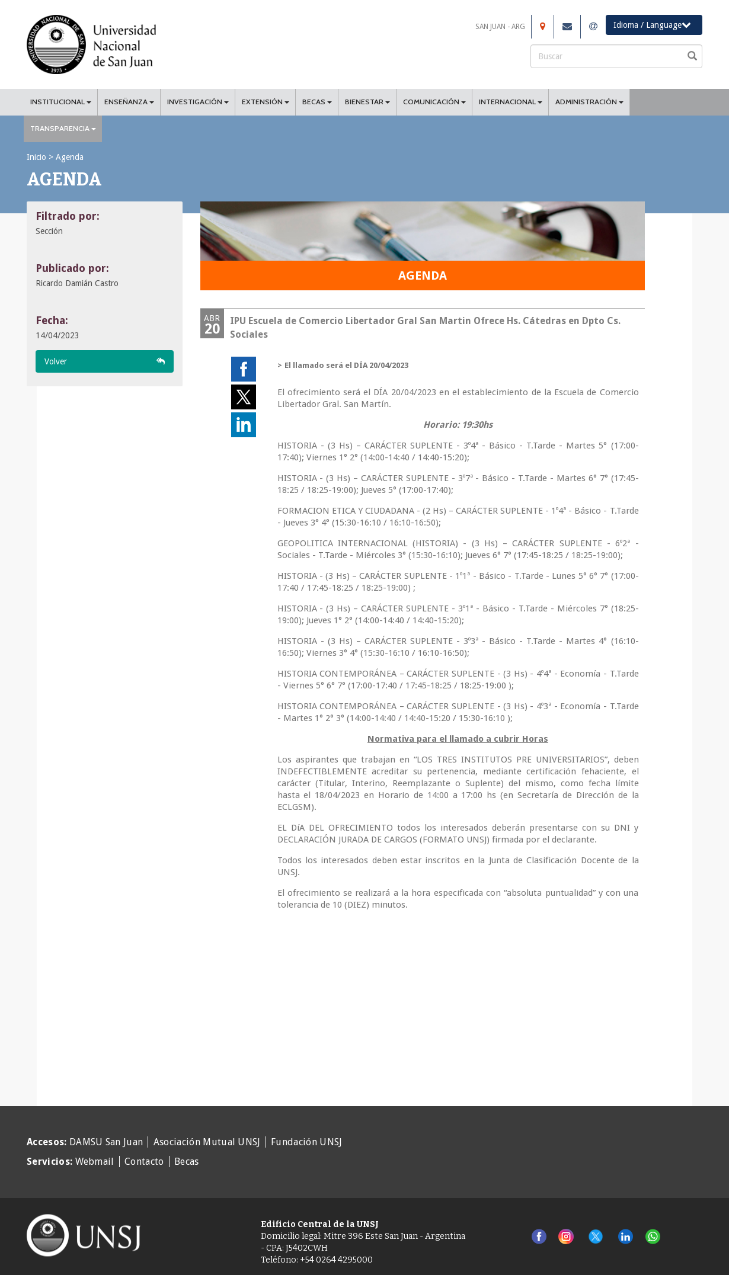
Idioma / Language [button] (652, 25)
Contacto (144, 1161)
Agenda (70, 157)
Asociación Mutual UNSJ (207, 1142)
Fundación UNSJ (306, 1142)
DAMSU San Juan (106, 1142)
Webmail (94, 1161)
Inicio (36, 157)
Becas (186, 1161)
